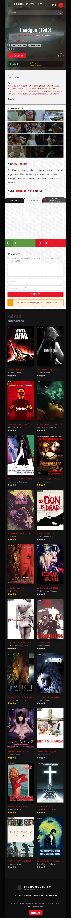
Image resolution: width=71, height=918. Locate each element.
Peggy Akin (47, 88)
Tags (13, 895)
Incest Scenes (53, 895)
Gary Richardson (39, 94)
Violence (36, 25)
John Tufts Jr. (21, 91)
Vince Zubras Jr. (24, 94)
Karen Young (13, 86)
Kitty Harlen (47, 91)
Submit (35, 294)
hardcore (34, 45)
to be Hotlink (56, 200)
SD (19, 41)
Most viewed (24, 895)
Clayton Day (24, 86)
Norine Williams (34, 91)
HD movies (38, 895)
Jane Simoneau (35, 88)
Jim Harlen (57, 91)
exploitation (19, 45)
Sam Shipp (12, 94)
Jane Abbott (22, 88)
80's (10, 49)
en (11, 41)
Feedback (35, 913)
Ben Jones (12, 88)
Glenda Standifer (54, 94)
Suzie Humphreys (37, 86)
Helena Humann (52, 86)
